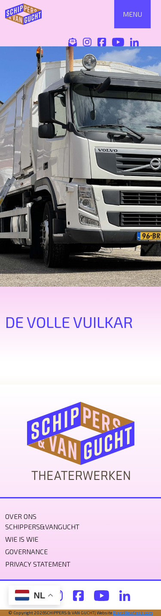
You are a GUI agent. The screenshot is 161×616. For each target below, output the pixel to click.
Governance (26, 551)
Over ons (20, 516)
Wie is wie (21, 539)
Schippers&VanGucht (42, 526)
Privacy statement (37, 564)
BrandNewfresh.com (133, 612)
